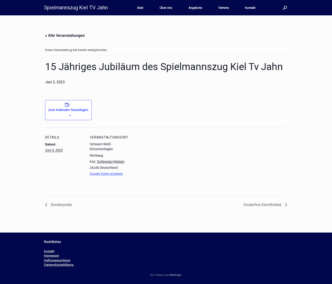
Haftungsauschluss (57, 260)
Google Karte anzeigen (106, 174)
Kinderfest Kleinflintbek (263, 205)
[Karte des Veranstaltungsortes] (159, 159)
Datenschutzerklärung (59, 265)
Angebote (195, 8)
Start (140, 8)
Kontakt (250, 8)
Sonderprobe (61, 205)
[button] (285, 7)
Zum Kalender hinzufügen (68, 110)
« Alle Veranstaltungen (65, 35)
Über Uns (166, 8)
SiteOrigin (175, 275)
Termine (223, 8)
